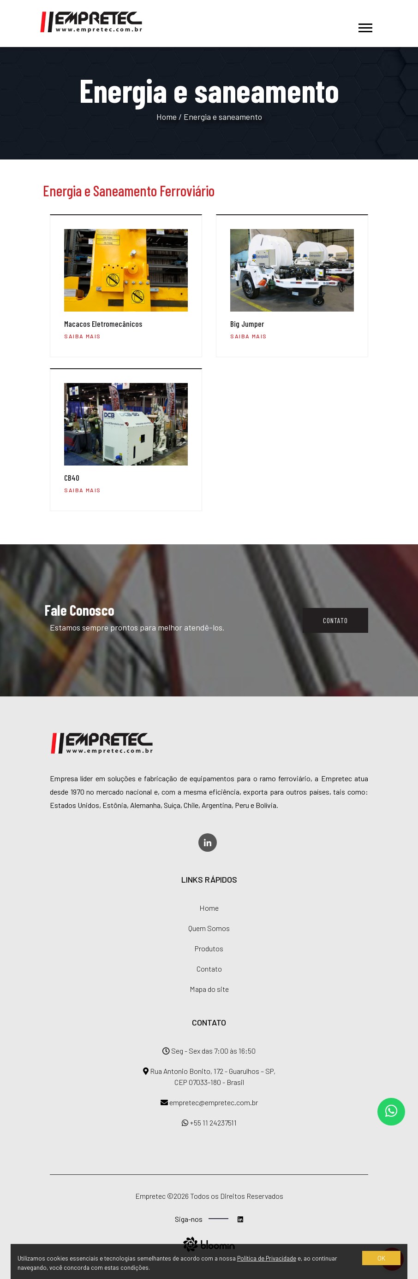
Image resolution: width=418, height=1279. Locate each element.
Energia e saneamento (223, 117)
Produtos (209, 948)
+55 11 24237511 (209, 1122)
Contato (335, 620)
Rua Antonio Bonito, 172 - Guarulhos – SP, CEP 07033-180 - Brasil (209, 1076)
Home (166, 117)
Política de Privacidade (266, 1258)
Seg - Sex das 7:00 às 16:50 (209, 1050)
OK (381, 1258)
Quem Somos (209, 928)
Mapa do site (209, 988)
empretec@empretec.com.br (209, 1102)
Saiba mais (82, 336)
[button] (364, 23)
